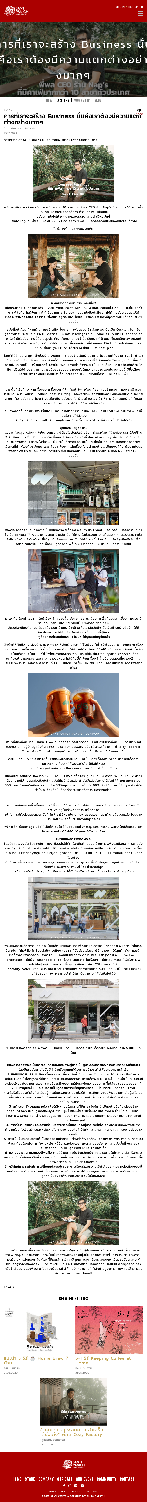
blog (98, 100)
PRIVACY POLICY (58, 1491)
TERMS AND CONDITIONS (84, 1491)
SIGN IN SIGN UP (127, 7)
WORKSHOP (82, 100)
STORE (30, 1479)
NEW (49, 100)
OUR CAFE (65, 1479)
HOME (17, 1479)
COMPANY (46, 1479)
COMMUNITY (107, 1479)
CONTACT (127, 1479)
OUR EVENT (85, 1479)
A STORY (63, 100)
